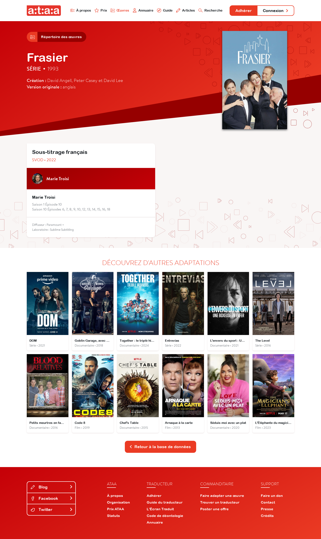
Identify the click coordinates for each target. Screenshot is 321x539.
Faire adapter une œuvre (222, 496)
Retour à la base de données (160, 446)
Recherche (210, 10)
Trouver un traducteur (219, 502)
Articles (185, 10)
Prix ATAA (115, 509)
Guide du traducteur (165, 502)
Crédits (267, 516)
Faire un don (272, 496)
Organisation (118, 502)
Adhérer (243, 10)
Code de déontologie (165, 516)
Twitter (52, 509)
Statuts (113, 516)
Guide (165, 10)
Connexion (276, 10)
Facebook (52, 498)
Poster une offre (214, 509)
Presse (267, 509)
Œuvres (120, 10)
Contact (268, 502)
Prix (101, 10)
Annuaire (143, 10)
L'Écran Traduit (160, 509)
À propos (80, 10)
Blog (52, 487)
